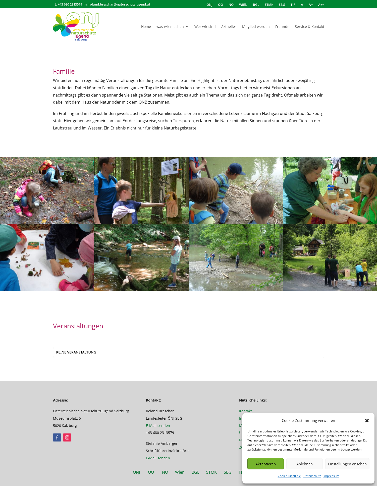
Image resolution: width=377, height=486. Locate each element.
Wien (183, 472)
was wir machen (170, 26)
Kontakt (245, 411)
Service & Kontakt (309, 26)
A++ (321, 5)
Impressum (331, 476)
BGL (256, 5)
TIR (293, 5)
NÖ (231, 5)
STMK (269, 5)
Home (146, 26)
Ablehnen (304, 463)
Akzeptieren (265, 463)
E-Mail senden (158, 425)
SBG (282, 5)
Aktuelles (229, 26)
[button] (366, 420)
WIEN (243, 5)
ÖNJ (209, 5)
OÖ (220, 5)
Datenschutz (312, 476)
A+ (311, 5)
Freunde (282, 26)
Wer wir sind (205, 26)
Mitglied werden (256, 26)
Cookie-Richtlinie (289, 476)
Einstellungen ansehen (347, 463)
